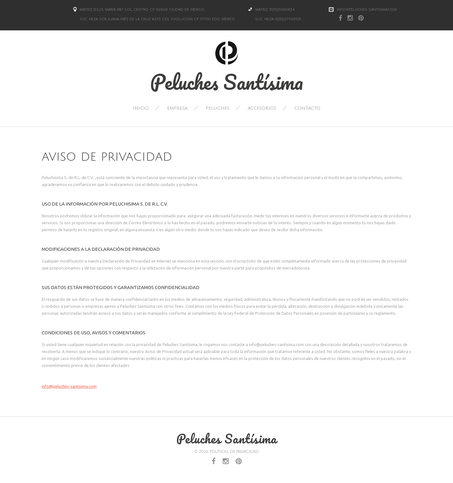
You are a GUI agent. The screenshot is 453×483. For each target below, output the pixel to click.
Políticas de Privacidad (234, 452)
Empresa (177, 108)
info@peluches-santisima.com (367, 10)
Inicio (141, 108)
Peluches (217, 108)
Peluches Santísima (226, 81)
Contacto (307, 108)
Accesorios (262, 108)
